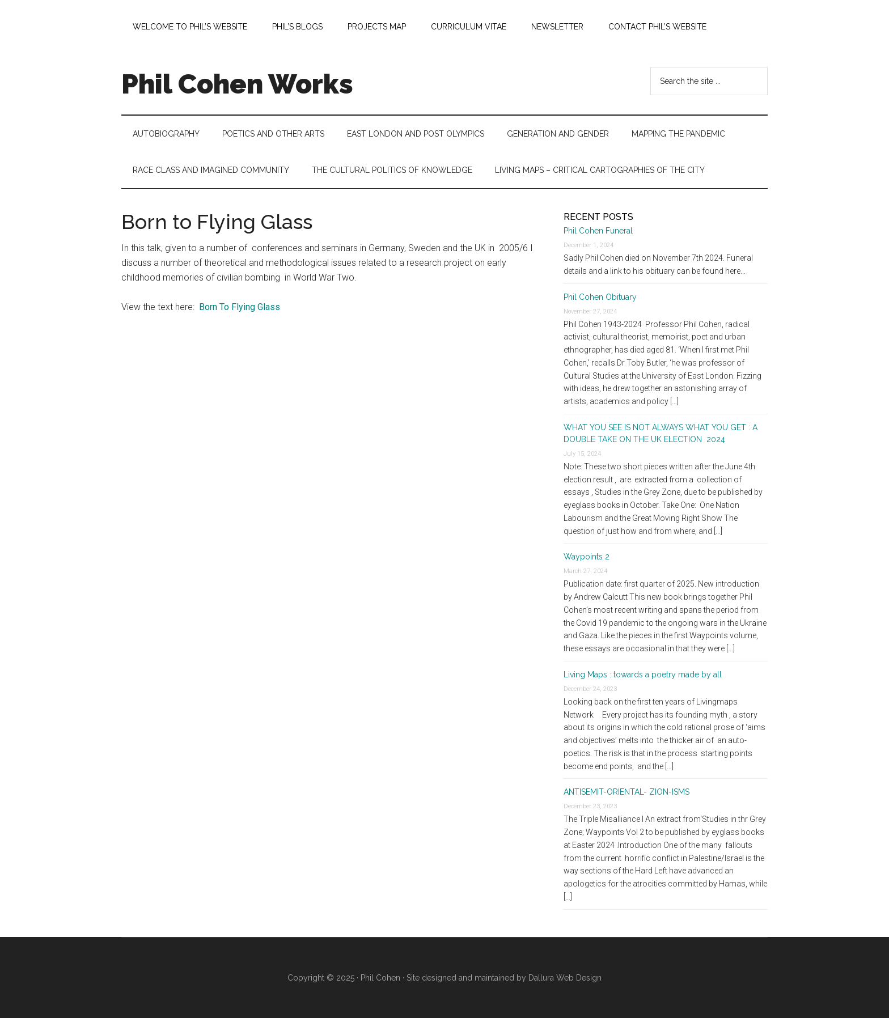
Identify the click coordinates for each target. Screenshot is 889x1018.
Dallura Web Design (565, 977)
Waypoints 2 (586, 556)
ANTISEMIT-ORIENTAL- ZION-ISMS (626, 791)
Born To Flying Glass (239, 307)
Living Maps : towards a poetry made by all (643, 674)
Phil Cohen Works (237, 84)
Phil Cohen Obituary (600, 297)
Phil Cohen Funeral (598, 230)
